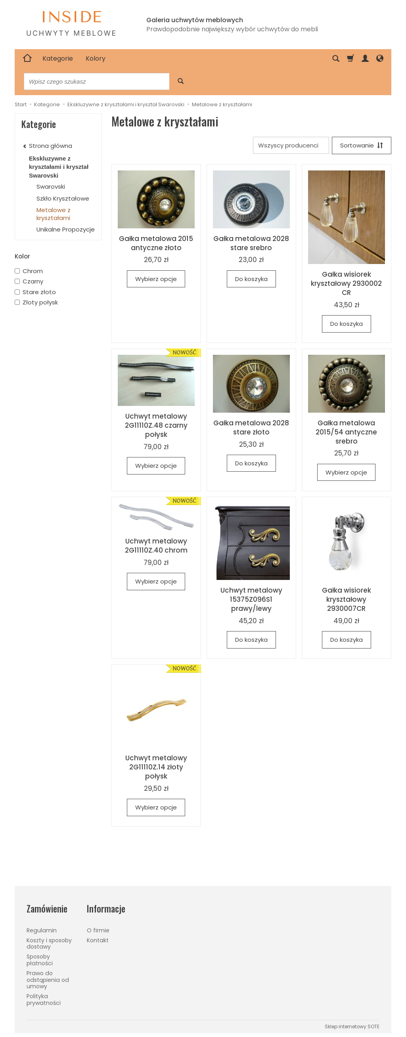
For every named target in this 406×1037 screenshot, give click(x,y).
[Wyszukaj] (180, 81)
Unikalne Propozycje (65, 229)
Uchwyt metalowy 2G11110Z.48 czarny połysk (156, 425)
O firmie (98, 930)
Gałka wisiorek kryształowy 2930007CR (346, 599)
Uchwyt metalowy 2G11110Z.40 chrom (156, 545)
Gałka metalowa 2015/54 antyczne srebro (346, 432)
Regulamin (42, 930)
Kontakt (98, 940)
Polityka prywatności (44, 999)
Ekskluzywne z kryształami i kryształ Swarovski (58, 167)
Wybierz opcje (156, 279)
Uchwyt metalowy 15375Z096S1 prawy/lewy (251, 599)
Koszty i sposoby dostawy (49, 943)
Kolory (95, 58)
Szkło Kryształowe (62, 198)
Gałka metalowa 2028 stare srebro (251, 243)
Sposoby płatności (40, 960)
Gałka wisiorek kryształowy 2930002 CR (346, 283)
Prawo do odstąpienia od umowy (48, 980)
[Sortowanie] (361, 145)
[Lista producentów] (291, 145)
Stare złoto (35, 292)
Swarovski (50, 186)
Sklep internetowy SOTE (352, 1026)
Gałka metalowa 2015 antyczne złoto (156, 243)
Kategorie (57, 58)
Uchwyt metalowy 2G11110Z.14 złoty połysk (156, 767)
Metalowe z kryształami (53, 214)
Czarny (29, 281)
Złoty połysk (36, 302)
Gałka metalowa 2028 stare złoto (251, 427)
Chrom (29, 271)
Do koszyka (251, 279)
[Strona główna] (27, 58)
